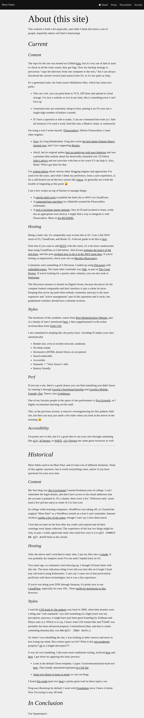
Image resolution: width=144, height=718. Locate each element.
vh (40, 645)
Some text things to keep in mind (51, 673)
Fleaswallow (71, 130)
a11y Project (70, 440)
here (78, 63)
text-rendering (102, 641)
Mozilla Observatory (85, 258)
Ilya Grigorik (103, 400)
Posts (114, 4)
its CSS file (82, 667)
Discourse (99, 265)
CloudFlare (34, 588)
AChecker (44, 440)
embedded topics (37, 269)
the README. (66, 218)
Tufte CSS (55, 325)
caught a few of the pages (52, 517)
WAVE (58, 440)
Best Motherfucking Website (91, 317)
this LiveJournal (57, 490)
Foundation (82, 687)
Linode (104, 554)
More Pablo (8, 4)
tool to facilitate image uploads (53, 209)
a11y (35, 440)
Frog (35, 141)
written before (40, 171)
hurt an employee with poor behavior (85, 152)
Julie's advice (40, 160)
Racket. (76, 145)
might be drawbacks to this (91, 588)
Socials (138, 4)
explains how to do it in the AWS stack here (78, 254)
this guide (42, 680)
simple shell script (46, 197)
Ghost (79, 179)
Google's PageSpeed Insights (68, 389)
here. (66, 321)
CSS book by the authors (53, 609)
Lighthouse (64, 393)
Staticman (33, 277)
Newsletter (125, 4)
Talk (84, 269)
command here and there (49, 201)
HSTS (63, 245)
